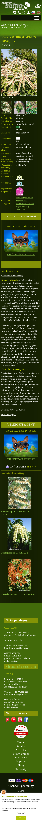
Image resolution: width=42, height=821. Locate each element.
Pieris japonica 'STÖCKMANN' (15, 553)
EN (38, 12)
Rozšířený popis (8, 414)
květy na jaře (21, 201)
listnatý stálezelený (25, 203)
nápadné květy (22, 206)
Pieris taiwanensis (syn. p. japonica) (18, 594)
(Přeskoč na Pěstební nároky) (12, 276)
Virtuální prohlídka (21, 667)
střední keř (21, 209)
